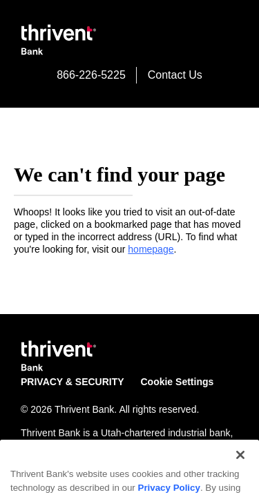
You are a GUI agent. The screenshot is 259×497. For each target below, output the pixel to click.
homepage (150, 249)
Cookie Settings (176, 381)
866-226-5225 (91, 75)
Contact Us (175, 75)
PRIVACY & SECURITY (72, 381)
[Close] (240, 476)
